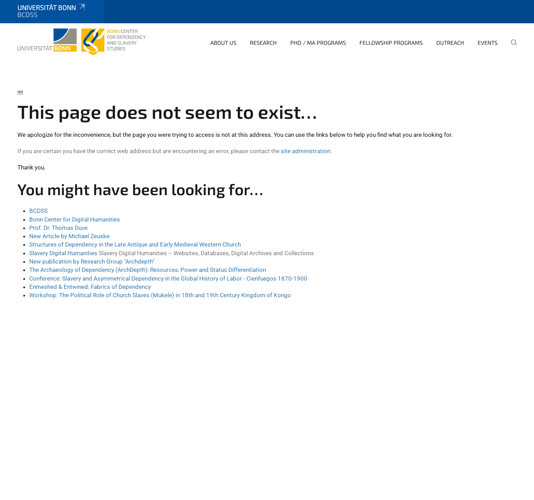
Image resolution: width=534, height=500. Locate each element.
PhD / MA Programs (318, 42)
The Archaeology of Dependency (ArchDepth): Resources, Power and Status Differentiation (147, 269)
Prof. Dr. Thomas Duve (58, 227)
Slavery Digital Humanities (64, 253)
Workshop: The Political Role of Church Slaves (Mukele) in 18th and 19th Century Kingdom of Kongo (160, 295)
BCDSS (38, 210)
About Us (223, 42)
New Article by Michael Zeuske (69, 236)
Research (263, 42)
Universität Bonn (51, 7)
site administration (305, 151)
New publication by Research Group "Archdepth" (91, 261)
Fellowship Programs (391, 42)
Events (487, 42)
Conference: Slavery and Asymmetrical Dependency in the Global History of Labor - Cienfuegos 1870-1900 (168, 278)
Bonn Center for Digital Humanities (74, 219)
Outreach (450, 42)
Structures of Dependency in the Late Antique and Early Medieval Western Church (135, 244)
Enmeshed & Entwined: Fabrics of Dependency (90, 286)
